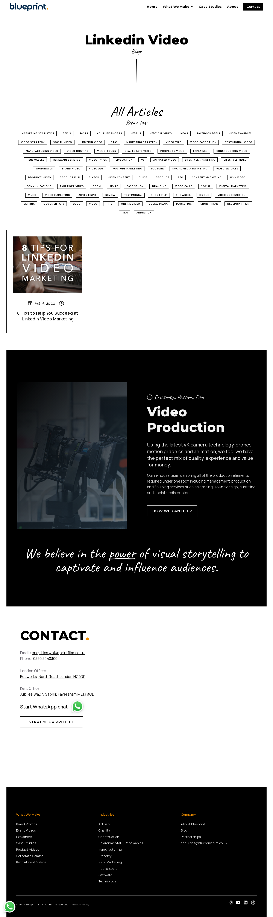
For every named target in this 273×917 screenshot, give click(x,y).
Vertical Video (161, 133)
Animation (144, 212)
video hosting (78, 151)
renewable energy (66, 159)
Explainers (24, 837)
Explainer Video (72, 186)
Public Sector (109, 869)
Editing (29, 204)
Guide (143, 177)
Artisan (104, 824)
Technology (107, 881)
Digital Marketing (233, 186)
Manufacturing (110, 849)
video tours (106, 151)
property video (172, 151)
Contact (253, 7)
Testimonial (133, 195)
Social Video (62, 142)
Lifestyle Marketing (200, 159)
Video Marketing (57, 195)
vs (143, 159)
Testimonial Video (238, 142)
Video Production (232, 195)
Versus (136, 133)
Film (125, 212)
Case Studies (210, 7)
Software (105, 875)
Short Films (209, 204)
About (232, 7)
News (184, 133)
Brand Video (71, 168)
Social (206, 186)
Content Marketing (206, 177)
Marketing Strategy (141, 142)
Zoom (97, 186)
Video (93, 204)
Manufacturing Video (42, 151)
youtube (157, 168)
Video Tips (174, 142)
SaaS (114, 142)
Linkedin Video (91, 142)
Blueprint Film (238, 204)
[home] (30, 6)
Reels (67, 133)
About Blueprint (193, 824)
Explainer (200, 151)
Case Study (135, 186)
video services (227, 168)
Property (105, 856)
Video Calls (184, 186)
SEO (180, 177)
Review (110, 195)
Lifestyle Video (235, 159)
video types (98, 159)
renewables (35, 159)
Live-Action (124, 159)
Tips (109, 204)
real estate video (138, 151)
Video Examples (240, 133)
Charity (104, 830)
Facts (84, 133)
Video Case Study (203, 142)
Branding (159, 186)
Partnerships (191, 837)
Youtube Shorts (109, 133)
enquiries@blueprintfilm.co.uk (58, 652)
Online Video (130, 204)
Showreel (183, 195)
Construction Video (231, 151)
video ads (96, 168)
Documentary (54, 204)
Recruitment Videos (31, 862)
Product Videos (27, 849)
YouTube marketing (127, 168)
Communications (39, 186)
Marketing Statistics (38, 133)
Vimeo (32, 195)
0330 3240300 (45, 658)
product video (39, 177)
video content (119, 177)
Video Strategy (33, 142)
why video (238, 177)
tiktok (94, 177)
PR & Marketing (110, 862)
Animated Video (164, 159)
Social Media (158, 204)
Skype (113, 186)
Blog (76, 204)
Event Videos (26, 830)
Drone (204, 195)
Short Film (159, 195)
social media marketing (190, 168)
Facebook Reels (208, 133)
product (162, 177)
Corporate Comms (30, 856)
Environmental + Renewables (121, 843)
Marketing (184, 204)
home (152, 7)
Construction (109, 837)
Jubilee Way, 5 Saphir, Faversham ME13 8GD (57, 694)
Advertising (88, 195)
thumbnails (44, 168)
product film (70, 177)
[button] (178, 6)
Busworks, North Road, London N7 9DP (52, 676)
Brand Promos (26, 824)
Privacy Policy (80, 904)
